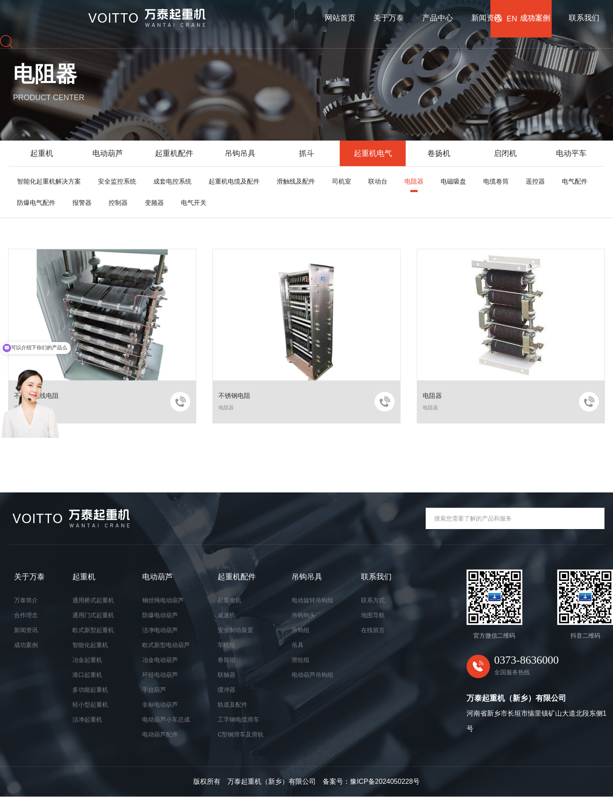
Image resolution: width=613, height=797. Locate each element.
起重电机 (229, 600)
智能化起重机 (90, 645)
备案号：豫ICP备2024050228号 (371, 781)
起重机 (41, 153)
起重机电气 (373, 153)
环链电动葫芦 (160, 674)
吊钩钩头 (303, 615)
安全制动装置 (235, 630)
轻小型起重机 (90, 704)
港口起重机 (87, 674)
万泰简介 (26, 600)
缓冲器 (226, 689)
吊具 (298, 645)
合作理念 (26, 615)
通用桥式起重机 (93, 600)
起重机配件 (174, 153)
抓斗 (306, 153)
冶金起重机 (87, 659)
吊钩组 (300, 630)
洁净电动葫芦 (160, 630)
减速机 (226, 615)
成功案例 (379, 16)
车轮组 (226, 645)
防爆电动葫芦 (160, 615)
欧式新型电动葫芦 (166, 645)
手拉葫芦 (154, 689)
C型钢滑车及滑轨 (241, 734)
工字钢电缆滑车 (238, 719)
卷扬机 (438, 153)
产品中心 (282, 16)
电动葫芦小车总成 (166, 719)
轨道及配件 (232, 704)
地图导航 (373, 615)
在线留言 (373, 630)
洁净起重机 (87, 719)
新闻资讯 (330, 16)
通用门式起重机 (93, 615)
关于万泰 (233, 16)
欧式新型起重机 (93, 630)
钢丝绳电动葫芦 (163, 600)
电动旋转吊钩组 (312, 600)
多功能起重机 (90, 689)
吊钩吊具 (240, 153)
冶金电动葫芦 (160, 659)
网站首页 (184, 16)
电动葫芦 (107, 153)
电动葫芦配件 (160, 734)
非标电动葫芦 (160, 704)
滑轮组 (300, 659)
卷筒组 (226, 659)
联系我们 (428, 16)
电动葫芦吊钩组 (312, 674)
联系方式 (373, 600)
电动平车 (571, 153)
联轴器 (226, 674)
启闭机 (505, 153)
